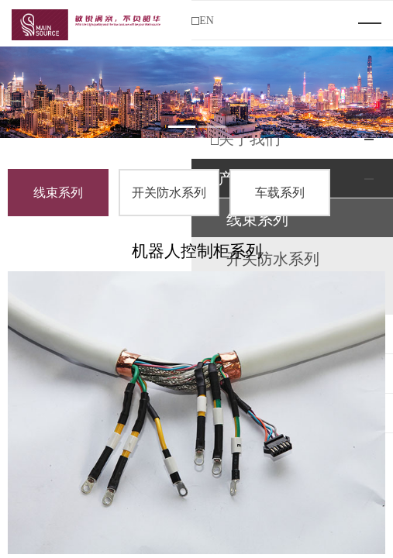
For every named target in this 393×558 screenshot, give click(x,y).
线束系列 (58, 192)
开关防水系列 (169, 192)
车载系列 (280, 192)
